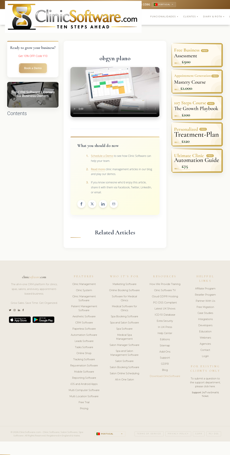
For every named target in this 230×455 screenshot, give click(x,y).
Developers (205, 325)
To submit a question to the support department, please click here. (205, 383)
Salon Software (124, 361)
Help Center (164, 333)
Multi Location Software (83, 396)
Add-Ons (164, 352)
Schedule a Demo (102, 156)
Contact (205, 350)
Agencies (205, 344)
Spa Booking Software (124, 316)
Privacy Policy (178, 434)
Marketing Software (124, 284)
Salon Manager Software (124, 345)
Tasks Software (84, 347)
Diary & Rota (214, 17)
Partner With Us (205, 301)
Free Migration (205, 307)
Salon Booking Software (124, 367)
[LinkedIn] (19, 311)
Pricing (84, 409)
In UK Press (165, 327)
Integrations (205, 319)
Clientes (190, 17)
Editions (165, 339)
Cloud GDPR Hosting (165, 296)
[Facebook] (23, 311)
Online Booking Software (124, 290)
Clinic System (84, 290)
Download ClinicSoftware (165, 376)
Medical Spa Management (124, 337)
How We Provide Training (164, 284)
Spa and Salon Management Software (124, 353)
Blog (165, 370)
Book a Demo (33, 68)
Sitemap (165, 346)
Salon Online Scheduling (124, 373)
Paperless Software (84, 329)
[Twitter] (10, 311)
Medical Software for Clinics (124, 308)
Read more (98, 169)
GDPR (165, 364)
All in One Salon (124, 380)
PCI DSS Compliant (165, 302)
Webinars (205, 338)
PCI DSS (214, 434)
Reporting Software (84, 378)
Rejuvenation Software (84, 366)
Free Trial (83, 402)
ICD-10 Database (165, 315)
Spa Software (124, 329)
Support (165, 358)
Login (205, 356)
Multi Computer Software (84, 390)
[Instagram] (15, 311)
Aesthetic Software (84, 316)
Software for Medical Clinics (124, 298)
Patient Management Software (84, 308)
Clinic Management (84, 284)
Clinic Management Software (84, 298)
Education (205, 332)
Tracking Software (84, 359)
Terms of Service (149, 434)
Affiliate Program (205, 289)
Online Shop (83, 353)
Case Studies (205, 313)
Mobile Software (84, 372)
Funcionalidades (164, 17)
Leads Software (84, 341)
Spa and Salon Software (124, 323)
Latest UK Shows (164, 309)
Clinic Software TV (165, 290)
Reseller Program (205, 295)
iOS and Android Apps (83, 384)
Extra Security (165, 321)
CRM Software (84, 323)
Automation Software (84, 335)
